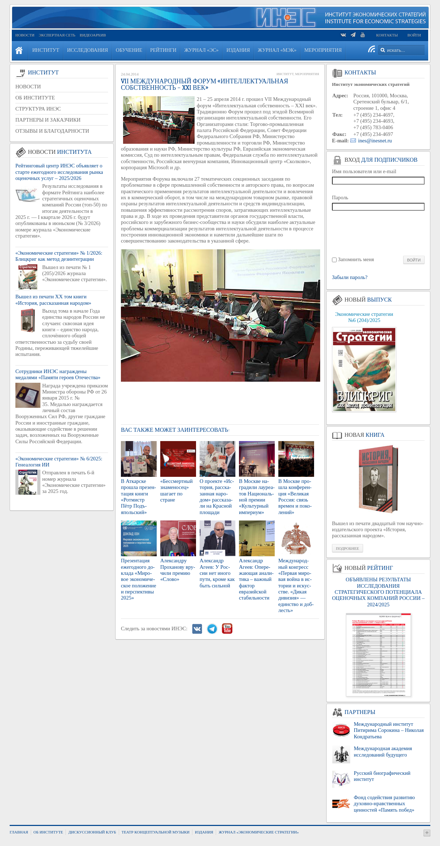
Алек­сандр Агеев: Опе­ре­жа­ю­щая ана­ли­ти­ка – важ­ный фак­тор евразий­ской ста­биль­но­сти (256, 579)
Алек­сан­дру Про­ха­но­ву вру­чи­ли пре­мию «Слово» (177, 570)
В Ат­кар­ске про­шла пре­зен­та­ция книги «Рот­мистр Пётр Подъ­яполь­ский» (138, 496)
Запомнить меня (356, 259)
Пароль (340, 197)
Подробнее (347, 548)
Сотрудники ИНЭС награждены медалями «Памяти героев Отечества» (58, 374)
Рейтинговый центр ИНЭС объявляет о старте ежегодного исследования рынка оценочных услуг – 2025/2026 (59, 172)
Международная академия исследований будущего (383, 751)
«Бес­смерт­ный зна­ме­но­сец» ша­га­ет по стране (176, 490)
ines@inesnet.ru (375, 140)
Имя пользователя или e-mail (364, 171)
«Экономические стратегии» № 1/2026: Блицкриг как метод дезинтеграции (58, 256)
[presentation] (378, 233)
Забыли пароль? (349, 277)
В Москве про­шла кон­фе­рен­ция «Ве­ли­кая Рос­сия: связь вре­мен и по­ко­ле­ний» (295, 496)
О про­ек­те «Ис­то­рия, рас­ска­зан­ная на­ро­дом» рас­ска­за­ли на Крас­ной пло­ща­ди (217, 496)
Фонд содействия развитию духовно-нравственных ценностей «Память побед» (384, 803)
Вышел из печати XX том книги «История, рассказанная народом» (53, 299)
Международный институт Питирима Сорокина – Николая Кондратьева (389, 730)
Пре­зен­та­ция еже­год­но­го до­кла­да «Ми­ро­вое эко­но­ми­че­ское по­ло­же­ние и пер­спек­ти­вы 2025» (138, 579)
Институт (285, 74)
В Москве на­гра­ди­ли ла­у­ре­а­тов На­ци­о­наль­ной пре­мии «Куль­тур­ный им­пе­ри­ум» (257, 496)
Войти (414, 35)
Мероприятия (307, 74)
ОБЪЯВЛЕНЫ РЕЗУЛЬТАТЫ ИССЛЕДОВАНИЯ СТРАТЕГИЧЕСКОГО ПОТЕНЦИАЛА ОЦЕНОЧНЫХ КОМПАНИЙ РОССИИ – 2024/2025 (378, 592)
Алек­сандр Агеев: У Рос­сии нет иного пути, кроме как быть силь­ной (217, 573)
